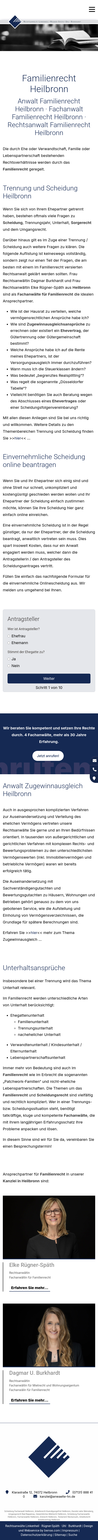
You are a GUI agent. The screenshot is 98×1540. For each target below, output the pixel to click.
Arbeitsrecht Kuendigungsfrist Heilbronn (53, 1511)
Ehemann (19, 642)
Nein (15, 665)
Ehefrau (18, 636)
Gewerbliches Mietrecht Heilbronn (51, 1514)
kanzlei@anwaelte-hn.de (57, 1496)
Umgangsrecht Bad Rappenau (21, 1514)
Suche (72, 1535)
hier (17, 438)
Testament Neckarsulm (68, 1517)
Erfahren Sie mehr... (29, 1287)
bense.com (52, 1530)
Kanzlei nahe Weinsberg (82, 1511)
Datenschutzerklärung (36, 1535)
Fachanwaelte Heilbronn (28, 1517)
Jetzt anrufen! (48, 756)
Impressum (70, 1530)
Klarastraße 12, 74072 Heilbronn (34, 1492)
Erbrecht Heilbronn (48, 1517)
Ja (13, 659)
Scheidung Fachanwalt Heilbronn (19, 1511)
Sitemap (60, 1535)
